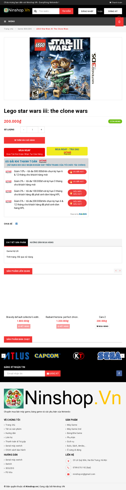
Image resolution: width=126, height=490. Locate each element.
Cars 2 (102, 317)
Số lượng (9, 129)
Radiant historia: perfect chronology (64, 317)
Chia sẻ (8, 224)
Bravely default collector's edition (23, 317)
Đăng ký (113, 11)
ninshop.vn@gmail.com (84, 474)
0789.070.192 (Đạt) (82, 467)
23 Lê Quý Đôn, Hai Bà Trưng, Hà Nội (90, 460)
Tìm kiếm (66, 11)
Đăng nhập (90, 11)
